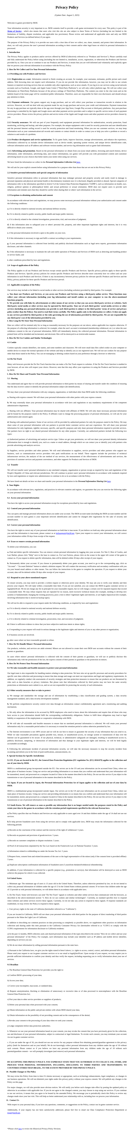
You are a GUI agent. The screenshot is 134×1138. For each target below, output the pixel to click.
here (109, 481)
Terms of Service (14, 31)
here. (78, 162)
